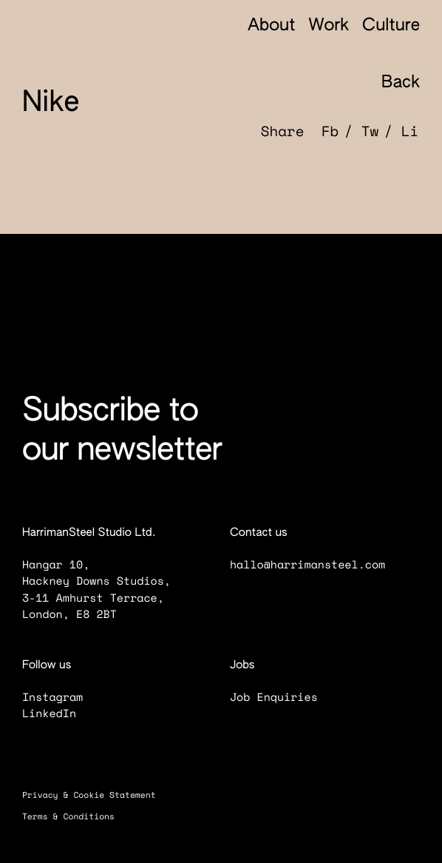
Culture (391, 26)
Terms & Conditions (76, 816)
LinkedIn (58, 713)
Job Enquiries (282, 697)
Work (328, 26)
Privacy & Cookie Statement (96, 795)
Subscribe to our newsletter (122, 431)
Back (389, 83)
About (272, 26)
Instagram (61, 697)
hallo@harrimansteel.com (307, 565)
